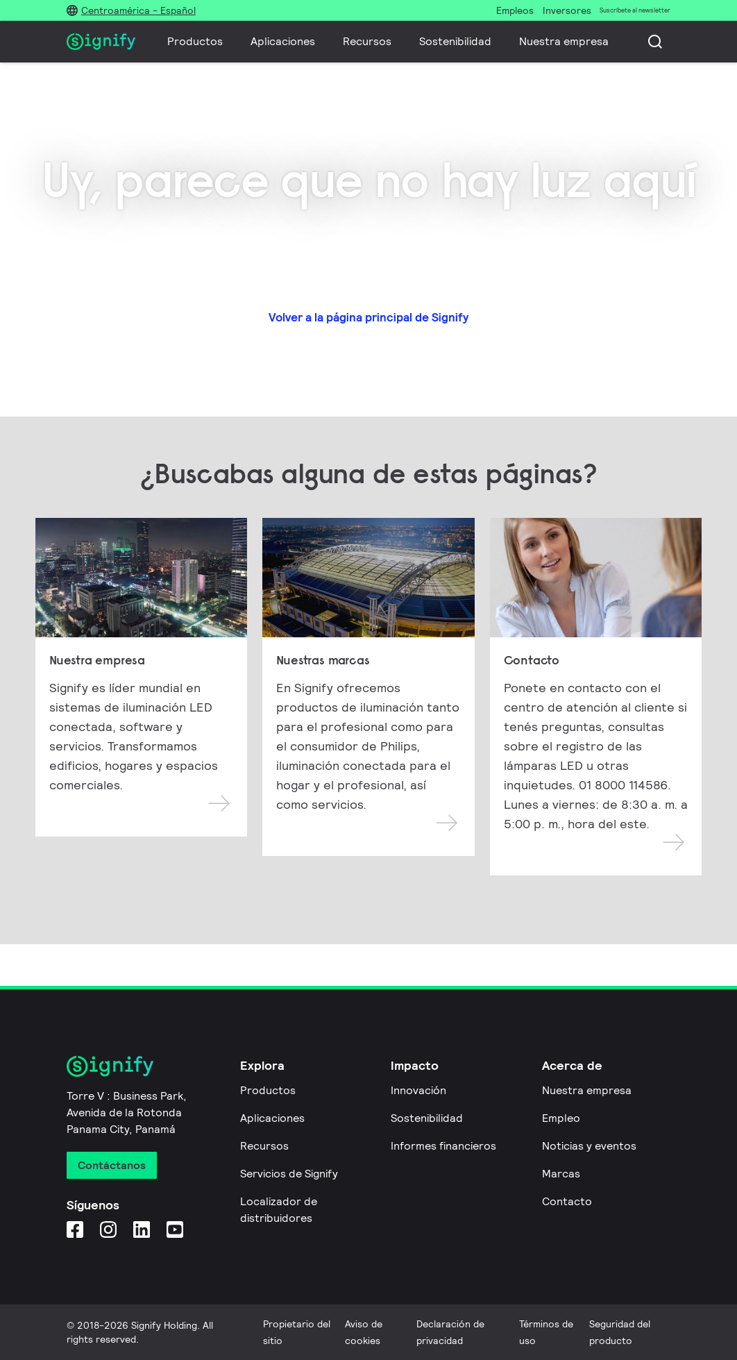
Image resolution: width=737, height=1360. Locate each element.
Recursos (367, 41)
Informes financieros (443, 1146)
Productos (195, 41)
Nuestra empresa (564, 41)
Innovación (418, 1090)
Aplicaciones (283, 41)
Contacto (567, 1201)
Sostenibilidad (455, 41)
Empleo (561, 1118)
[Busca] (655, 41)
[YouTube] (175, 1229)
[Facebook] (75, 1229)
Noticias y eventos (589, 1146)
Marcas (561, 1173)
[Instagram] (108, 1229)
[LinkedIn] (141, 1229)
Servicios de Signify (289, 1173)
